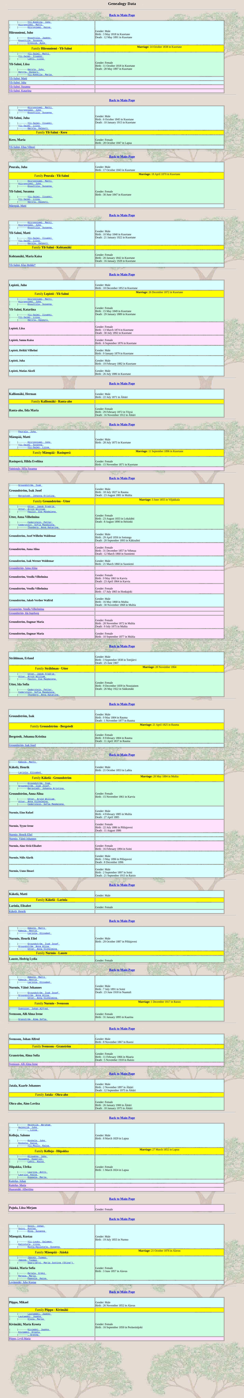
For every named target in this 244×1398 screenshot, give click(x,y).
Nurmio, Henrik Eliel (20, 866)
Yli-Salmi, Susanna (19, 92)
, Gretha (34, 1388)
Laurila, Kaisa (28, 1219)
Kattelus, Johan (17, 1226)
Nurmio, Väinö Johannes (22, 870)
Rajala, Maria (27, 1326)
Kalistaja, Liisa (29, 1291)
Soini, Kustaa (27, 1274)
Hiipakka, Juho (38, 1198)
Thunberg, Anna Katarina (44, 551)
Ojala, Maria (36, 1371)
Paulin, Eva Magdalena (42, 534)
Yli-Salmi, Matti (39, 57)
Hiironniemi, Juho (30, 117)
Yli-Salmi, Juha (17, 88)
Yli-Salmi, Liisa (29, 134)
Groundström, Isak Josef (22, 772)
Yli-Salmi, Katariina (20, 96)
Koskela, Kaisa (28, 1184)
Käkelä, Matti (27, 789)
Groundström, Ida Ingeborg (24, 637)
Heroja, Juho (36, 74)
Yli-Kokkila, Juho (40, 22)
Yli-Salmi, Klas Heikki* (22, 280)
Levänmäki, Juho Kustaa (22, 1333)
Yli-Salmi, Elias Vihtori (22, 156)
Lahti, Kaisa (36, 1204)
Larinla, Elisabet (30, 801)
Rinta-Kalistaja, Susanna (44, 1294)
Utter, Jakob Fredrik (42, 528)
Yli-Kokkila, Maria (40, 80)
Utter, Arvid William (32, 531)
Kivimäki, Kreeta (29, 1385)
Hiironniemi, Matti (31, 25)
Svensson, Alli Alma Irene (23, 1102)
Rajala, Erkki (37, 1323)
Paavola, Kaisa (38, 1329)
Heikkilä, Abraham (40, 1164)
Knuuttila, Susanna (31, 42)
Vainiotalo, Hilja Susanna (23, 489)
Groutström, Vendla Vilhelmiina (26, 633)
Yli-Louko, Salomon (40, 1288)
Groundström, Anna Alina (23, 592)
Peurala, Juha (27, 450)
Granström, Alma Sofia (33, 1058)
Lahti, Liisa (36, 63)
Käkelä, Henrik (17, 943)
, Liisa (33, 1170)
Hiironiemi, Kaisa (40, 28)
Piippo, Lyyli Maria (20, 1392)
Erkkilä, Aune (37, 45)
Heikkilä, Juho (28, 1167)
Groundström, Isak (30, 506)
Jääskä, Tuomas (38, 1306)
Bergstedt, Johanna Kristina (37, 517)
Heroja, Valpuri (29, 77)
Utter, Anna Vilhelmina (33, 832)
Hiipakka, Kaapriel (31, 1201)
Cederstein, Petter (40, 545)
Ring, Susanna (37, 1277)
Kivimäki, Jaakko (39, 1382)
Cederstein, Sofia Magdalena (37, 548)
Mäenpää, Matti (17, 218)
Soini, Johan (36, 1271)
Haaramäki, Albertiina (21, 1234)
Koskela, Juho (37, 1181)
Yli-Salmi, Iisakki (31, 60)
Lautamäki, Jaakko (40, 1365)
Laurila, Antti (38, 1215)
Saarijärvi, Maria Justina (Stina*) (51, 1312)
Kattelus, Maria (17, 1230)
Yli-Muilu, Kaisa (39, 1187)
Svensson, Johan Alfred (33, 1046)
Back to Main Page (122, 15)
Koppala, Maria (38, 1222)
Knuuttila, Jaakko (40, 39)
